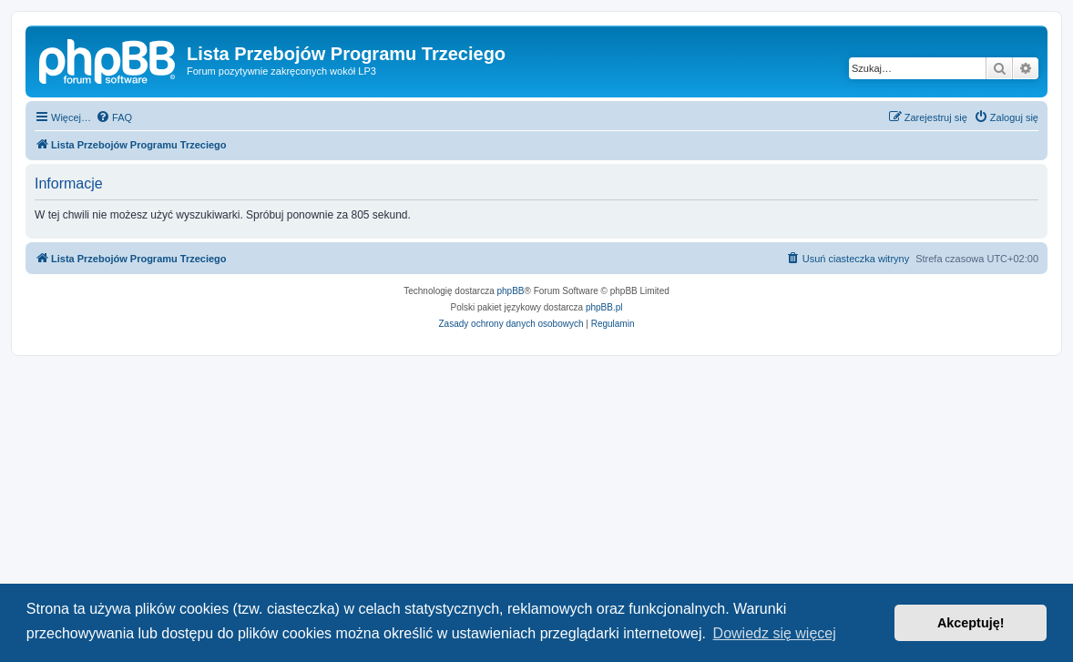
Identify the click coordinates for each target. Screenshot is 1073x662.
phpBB (511, 291)
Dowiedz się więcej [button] (774, 633)
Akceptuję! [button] (971, 623)
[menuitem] (114, 117)
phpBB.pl (604, 307)
